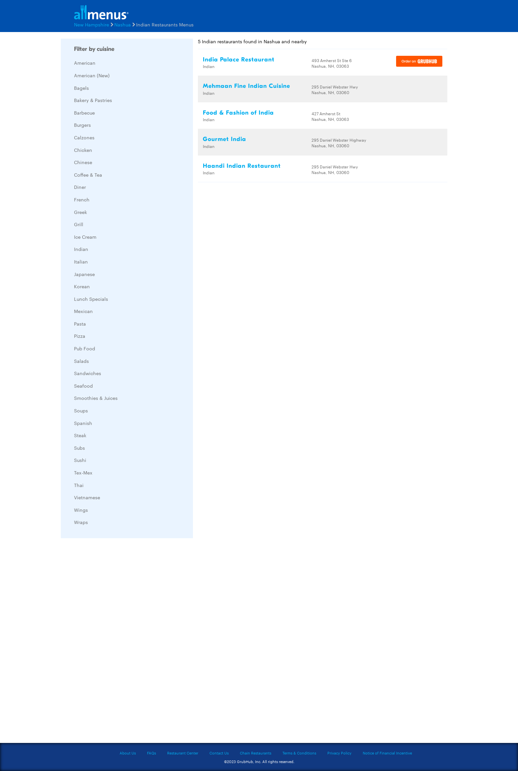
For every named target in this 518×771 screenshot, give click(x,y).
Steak (80, 435)
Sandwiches (87, 373)
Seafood (83, 385)
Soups (81, 410)
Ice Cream (85, 236)
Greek (80, 212)
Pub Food (84, 348)
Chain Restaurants (255, 752)
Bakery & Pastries (93, 100)
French (82, 199)
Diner (80, 187)
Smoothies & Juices (96, 398)
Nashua (122, 24)
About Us (128, 752)
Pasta (80, 323)
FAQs (151, 752)
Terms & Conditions (299, 752)
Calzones (84, 137)
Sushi (80, 460)
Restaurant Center (182, 752)
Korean (82, 286)
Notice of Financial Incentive (387, 752)
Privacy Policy (339, 752)
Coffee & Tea (88, 174)
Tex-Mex (83, 472)
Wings (81, 510)
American (84, 62)
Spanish (83, 423)
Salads (81, 361)
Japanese (84, 274)
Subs (79, 447)
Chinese (83, 162)
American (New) (92, 75)
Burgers (82, 125)
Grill (78, 224)
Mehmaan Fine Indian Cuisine (246, 86)
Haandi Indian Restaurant (242, 165)
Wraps (81, 522)
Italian (81, 261)
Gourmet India (224, 139)
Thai (79, 485)
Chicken (83, 150)
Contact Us (219, 752)
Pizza (79, 336)
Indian (81, 249)
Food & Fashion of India (238, 112)
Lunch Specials (91, 299)
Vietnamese (87, 497)
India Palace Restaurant (239, 59)
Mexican (83, 311)
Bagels (81, 88)
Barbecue (84, 112)
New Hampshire (91, 24)
